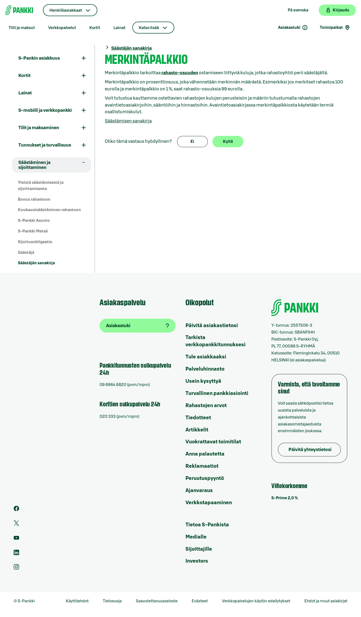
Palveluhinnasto (204, 369)
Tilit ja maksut (22, 28)
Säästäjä (26, 253)
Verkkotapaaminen (208, 502)
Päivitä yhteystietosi (310, 449)
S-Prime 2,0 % (284, 498)
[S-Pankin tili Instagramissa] (16, 568)
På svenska (298, 10)
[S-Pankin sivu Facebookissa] (16, 510)
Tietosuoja (112, 601)
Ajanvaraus (199, 490)
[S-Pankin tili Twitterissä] (16, 525)
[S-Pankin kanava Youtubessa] (16, 539)
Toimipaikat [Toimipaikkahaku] (335, 28)
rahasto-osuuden (179, 73)
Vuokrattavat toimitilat (213, 441)
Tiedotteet (198, 417)
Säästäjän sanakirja (36, 263)
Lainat (119, 28)
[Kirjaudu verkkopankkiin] (337, 10)
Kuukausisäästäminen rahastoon (49, 210)
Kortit (94, 28)
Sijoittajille (198, 549)
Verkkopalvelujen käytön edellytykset (256, 601)
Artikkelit (196, 429)
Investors (196, 561)
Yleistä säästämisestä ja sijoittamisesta (41, 186)
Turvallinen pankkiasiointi (216, 393)
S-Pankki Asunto (34, 221)
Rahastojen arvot (206, 405)
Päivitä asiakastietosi (211, 325)
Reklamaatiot (201, 466)
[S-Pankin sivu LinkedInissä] (16, 554)
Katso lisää (149, 28)
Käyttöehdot (77, 601)
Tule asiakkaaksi (205, 356)
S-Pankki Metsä (33, 231)
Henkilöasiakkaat (65, 10)
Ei (192, 142)
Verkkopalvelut (62, 28)
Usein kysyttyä (203, 381)
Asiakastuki (293, 28)
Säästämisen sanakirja (128, 121)
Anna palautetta (204, 454)
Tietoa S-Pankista (207, 524)
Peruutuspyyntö (204, 478)
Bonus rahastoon (34, 199)
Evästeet (200, 601)
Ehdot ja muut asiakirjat (325, 601)
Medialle (196, 537)
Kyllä (228, 142)
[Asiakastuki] (138, 326)
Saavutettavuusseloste (157, 601)
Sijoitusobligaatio (35, 242)
